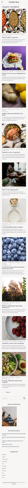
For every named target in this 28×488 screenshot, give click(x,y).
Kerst (3, 463)
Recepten (17, 34)
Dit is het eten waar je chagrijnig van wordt (10, 446)
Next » (8, 392)
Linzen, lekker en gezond (7, 444)
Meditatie (4, 468)
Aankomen (4, 454)
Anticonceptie (5, 459)
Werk (3, 477)
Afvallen (4, 34)
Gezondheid (11, 34)
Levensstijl (12, 149)
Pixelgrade (14, 484)
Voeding (22, 34)
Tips (21, 109)
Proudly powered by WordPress (9, 482)
